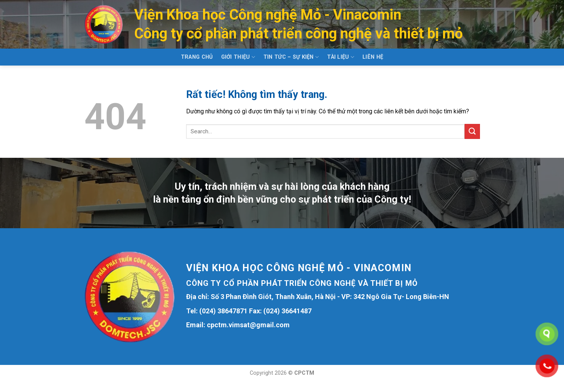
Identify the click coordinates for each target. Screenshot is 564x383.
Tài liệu (340, 57)
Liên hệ (372, 57)
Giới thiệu (238, 57)
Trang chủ (197, 57)
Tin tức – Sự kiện (291, 57)
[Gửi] (472, 131)
